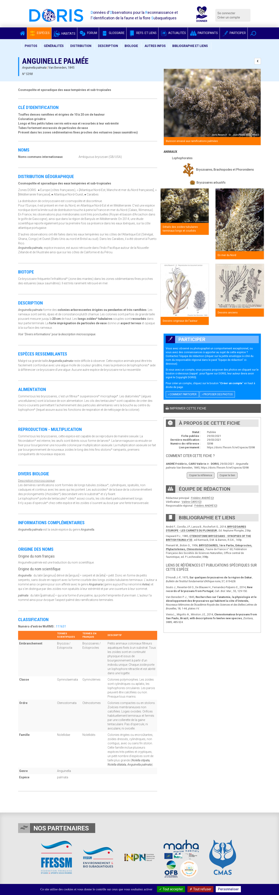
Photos (31, 46)
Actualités (173, 33)
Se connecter (226, 13)
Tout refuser (200, 889)
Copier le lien (227, 475)
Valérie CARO (190, 501)
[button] (253, 33)
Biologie (131, 46)
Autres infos (155, 46)
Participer (233, 33)
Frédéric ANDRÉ (200, 498)
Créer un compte (228, 17)
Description (108, 46)
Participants (204, 33)
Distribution (80, 46)
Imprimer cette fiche (186, 408)
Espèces (39, 33)
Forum (88, 33)
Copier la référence (200, 475)
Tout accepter (171, 889)
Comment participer (182, 394)
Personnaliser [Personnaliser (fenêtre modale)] (228, 889)
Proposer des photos (217, 394)
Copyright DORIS (185, 377)
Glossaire (113, 33)
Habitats (64, 33)
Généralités (54, 46)
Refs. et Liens (142, 33)
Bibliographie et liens (190, 46)
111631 (61, 626)
